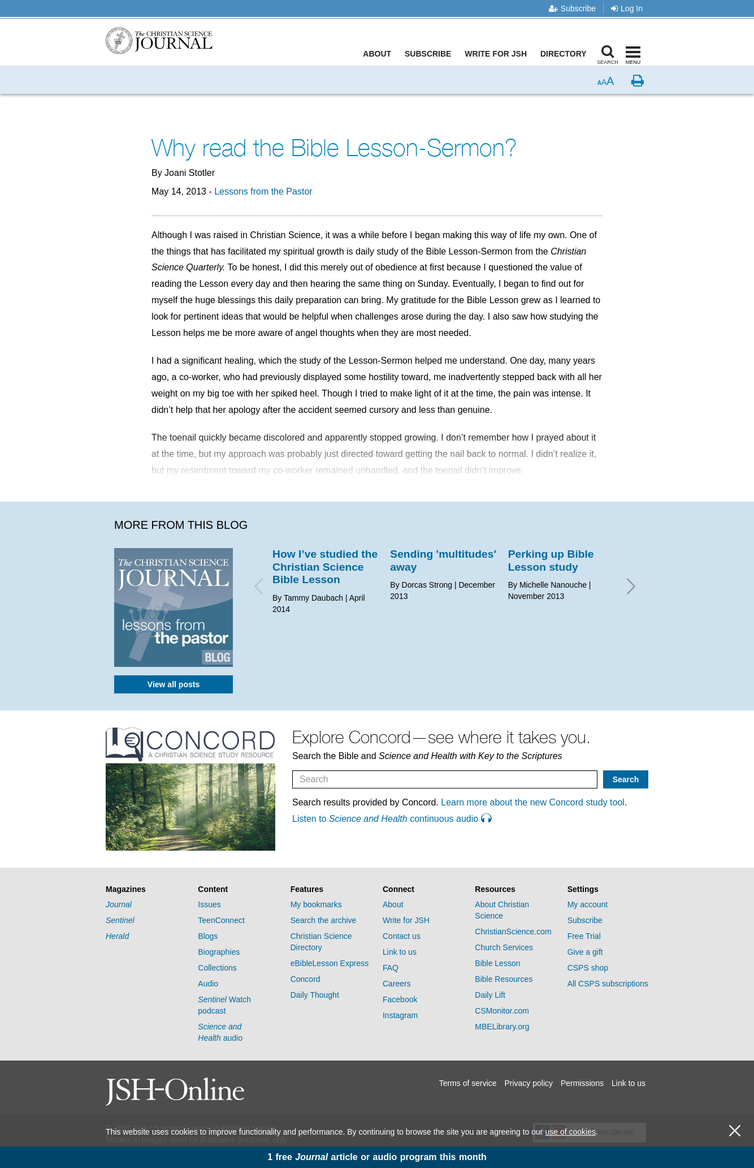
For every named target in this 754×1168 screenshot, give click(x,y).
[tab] (146, 889)
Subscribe (572, 8)
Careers (397, 983)
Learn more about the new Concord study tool (533, 802)
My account (587, 904)
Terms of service (468, 1083)
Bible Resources (503, 979)
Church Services (504, 947)
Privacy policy (528, 1083)
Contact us (402, 936)
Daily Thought (315, 994)
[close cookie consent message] (734, 1131)
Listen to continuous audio (391, 819)
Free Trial (584, 936)
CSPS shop (587, 967)
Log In (627, 8)
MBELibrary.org (502, 1026)
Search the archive (324, 920)
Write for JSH (498, 53)
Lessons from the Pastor (263, 191)
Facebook (400, 999)
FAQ (390, 967)
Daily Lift (490, 994)
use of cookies (570, 1131)
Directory (566, 53)
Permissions (582, 1083)
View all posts (174, 684)
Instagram (400, 1015)
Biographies (219, 951)
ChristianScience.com (513, 931)
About (380, 53)
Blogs (208, 936)
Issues (209, 904)
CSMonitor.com (502, 1010)
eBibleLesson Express (330, 963)
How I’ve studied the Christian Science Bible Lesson (325, 566)
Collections (217, 967)
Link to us (400, 951)
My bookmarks (316, 904)
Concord (305, 979)
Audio (208, 983)
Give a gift (585, 951)
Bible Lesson (497, 963)
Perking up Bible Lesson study (551, 560)
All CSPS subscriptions (607, 983)
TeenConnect (221, 920)
